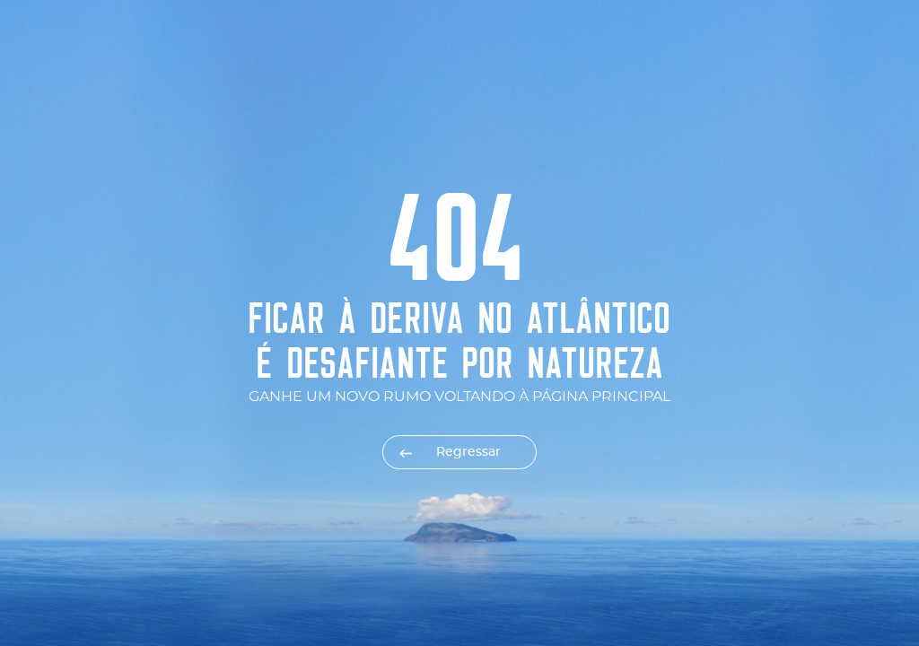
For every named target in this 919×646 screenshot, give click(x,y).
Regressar (468, 452)
